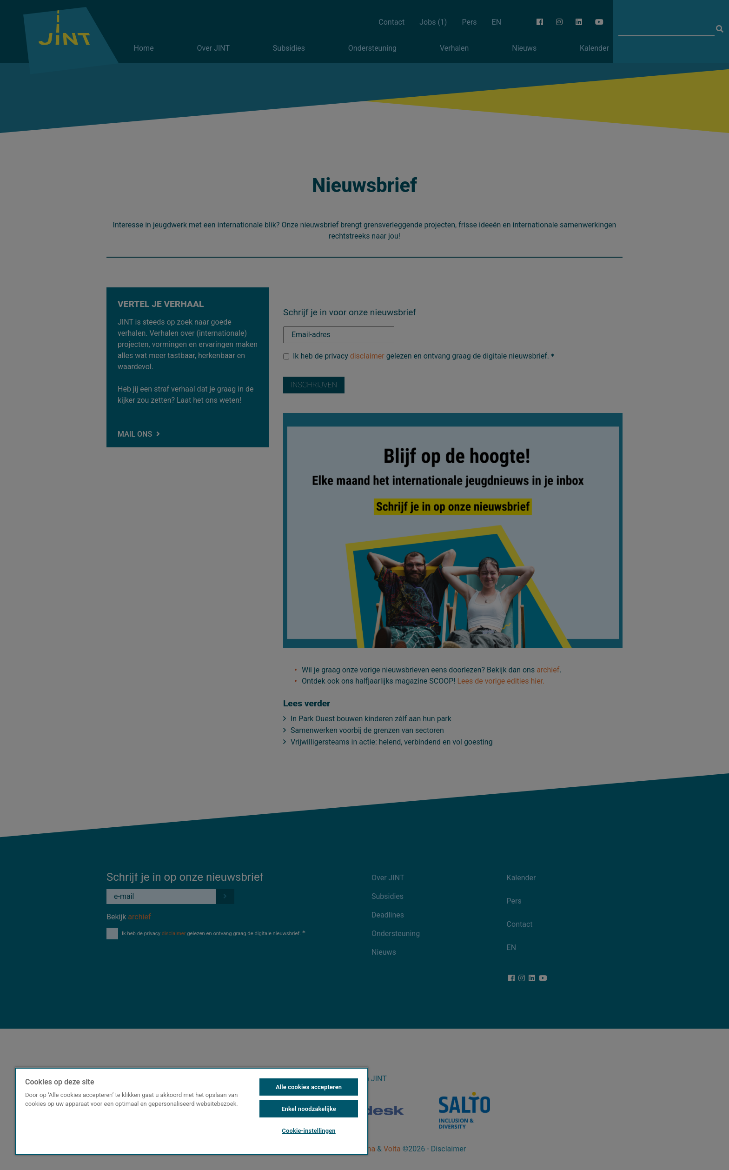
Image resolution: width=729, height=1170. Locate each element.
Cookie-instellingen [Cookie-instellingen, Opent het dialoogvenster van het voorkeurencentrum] (308, 1130)
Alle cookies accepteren (309, 1087)
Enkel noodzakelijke (308, 1108)
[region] (191, 1111)
